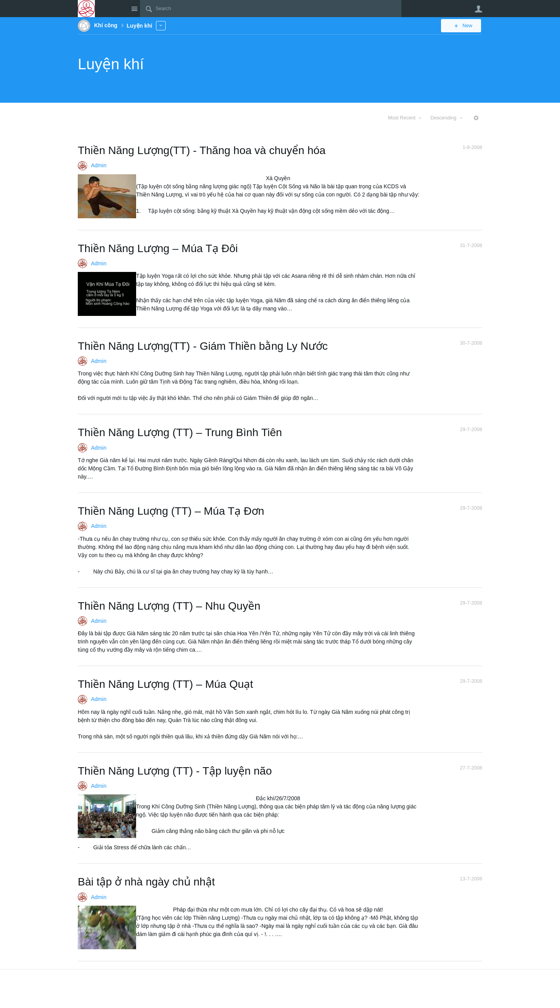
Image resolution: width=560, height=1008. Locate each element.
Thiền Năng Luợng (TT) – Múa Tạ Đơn (171, 511)
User (478, 9)
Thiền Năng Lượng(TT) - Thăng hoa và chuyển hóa (202, 150)
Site (134, 8)
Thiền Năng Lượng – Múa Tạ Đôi (158, 248)
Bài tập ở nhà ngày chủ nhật (146, 882)
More (161, 25)
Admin (99, 165)
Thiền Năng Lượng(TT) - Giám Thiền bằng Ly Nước (203, 346)
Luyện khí (111, 64)
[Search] (270, 8)
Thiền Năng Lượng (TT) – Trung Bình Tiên (180, 432)
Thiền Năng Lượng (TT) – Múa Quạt (165, 684)
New (464, 25)
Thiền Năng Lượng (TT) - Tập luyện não (175, 771)
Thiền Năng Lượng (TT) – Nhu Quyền (169, 606)
